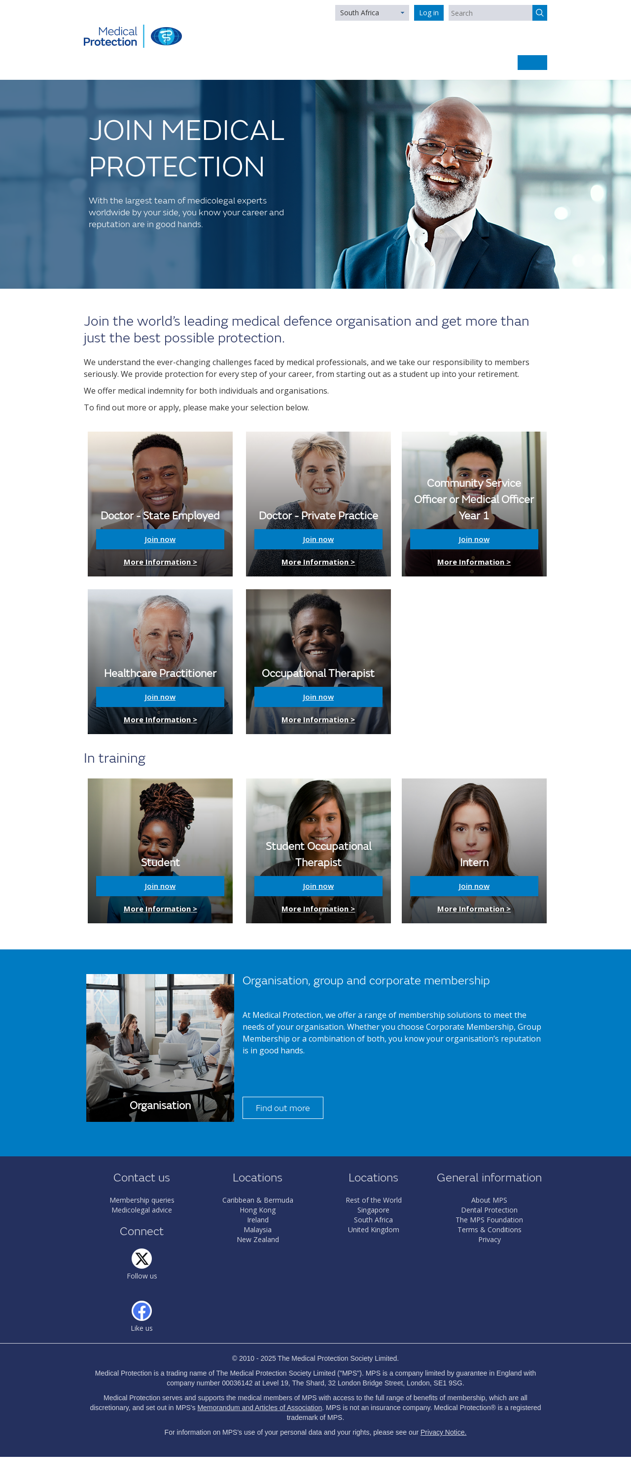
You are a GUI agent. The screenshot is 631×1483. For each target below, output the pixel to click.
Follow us (142, 1276)
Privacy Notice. (443, 1432)
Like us (142, 1328)
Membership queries (142, 1200)
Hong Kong (258, 1209)
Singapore (373, 1209)
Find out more (283, 1108)
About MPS (489, 1200)
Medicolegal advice (141, 1209)
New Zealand (258, 1239)
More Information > (160, 562)
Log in (429, 12)
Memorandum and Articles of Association (259, 1408)
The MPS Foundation (489, 1219)
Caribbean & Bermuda (257, 1200)
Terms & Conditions (489, 1229)
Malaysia (258, 1229)
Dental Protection (489, 1209)
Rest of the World (374, 1200)
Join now (160, 539)
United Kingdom (373, 1229)
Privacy (489, 1239)
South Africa (359, 12)
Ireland (258, 1219)
